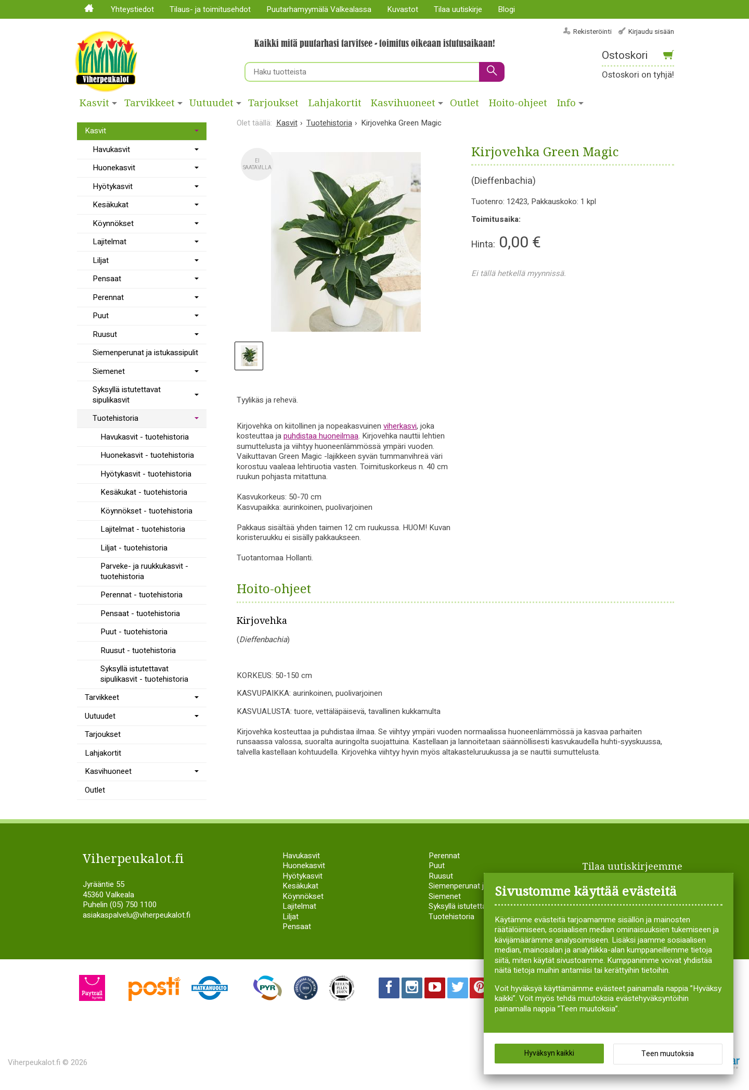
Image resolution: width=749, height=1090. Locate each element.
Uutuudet (211, 103)
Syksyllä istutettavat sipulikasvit (127, 395)
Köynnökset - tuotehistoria (146, 511)
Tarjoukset (273, 103)
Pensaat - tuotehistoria (140, 613)
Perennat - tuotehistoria (141, 594)
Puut (101, 315)
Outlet (464, 103)
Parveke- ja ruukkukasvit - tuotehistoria (144, 571)
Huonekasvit (114, 167)
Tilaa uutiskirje (458, 9)
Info (566, 103)
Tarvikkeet (149, 103)
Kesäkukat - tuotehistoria (143, 492)
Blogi (506, 9)
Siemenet (109, 371)
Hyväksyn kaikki (549, 1053)
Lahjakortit (334, 103)
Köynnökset (113, 223)
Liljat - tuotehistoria (133, 548)
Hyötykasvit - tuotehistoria (145, 474)
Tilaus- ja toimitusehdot (210, 9)
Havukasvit (111, 149)
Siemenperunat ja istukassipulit (145, 352)
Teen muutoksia (667, 1053)
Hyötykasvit (113, 186)
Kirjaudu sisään (651, 31)
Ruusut (105, 334)
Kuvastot (402, 9)
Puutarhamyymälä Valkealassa (318, 9)
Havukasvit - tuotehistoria (144, 437)
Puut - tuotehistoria (133, 631)
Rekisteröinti (592, 31)
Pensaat (107, 278)
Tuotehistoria (115, 418)
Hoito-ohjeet (518, 103)
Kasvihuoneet (403, 103)
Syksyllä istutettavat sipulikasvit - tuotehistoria (144, 674)
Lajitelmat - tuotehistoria (142, 529)
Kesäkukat (110, 204)
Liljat (101, 260)
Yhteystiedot (132, 9)
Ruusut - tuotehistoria (138, 650)
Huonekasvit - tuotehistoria (147, 455)
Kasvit (94, 103)
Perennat (108, 297)
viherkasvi (400, 426)
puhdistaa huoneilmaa (320, 436)
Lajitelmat (109, 241)
